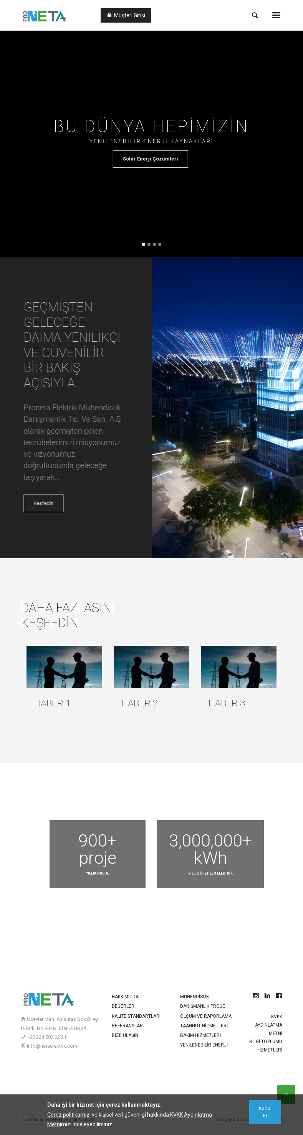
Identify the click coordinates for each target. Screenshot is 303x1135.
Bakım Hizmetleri (200, 1035)
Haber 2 (139, 703)
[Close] (265, 1112)
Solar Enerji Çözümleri (155, 159)
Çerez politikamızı (69, 1115)
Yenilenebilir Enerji (204, 1045)
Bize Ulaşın (125, 1035)
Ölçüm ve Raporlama (206, 1016)
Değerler (123, 1006)
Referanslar (127, 1026)
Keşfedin (51, 503)
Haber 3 (227, 703)
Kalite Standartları (136, 1016)
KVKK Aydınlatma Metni (268, 1025)
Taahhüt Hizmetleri (204, 1026)
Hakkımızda (125, 996)
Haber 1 (52, 703)
